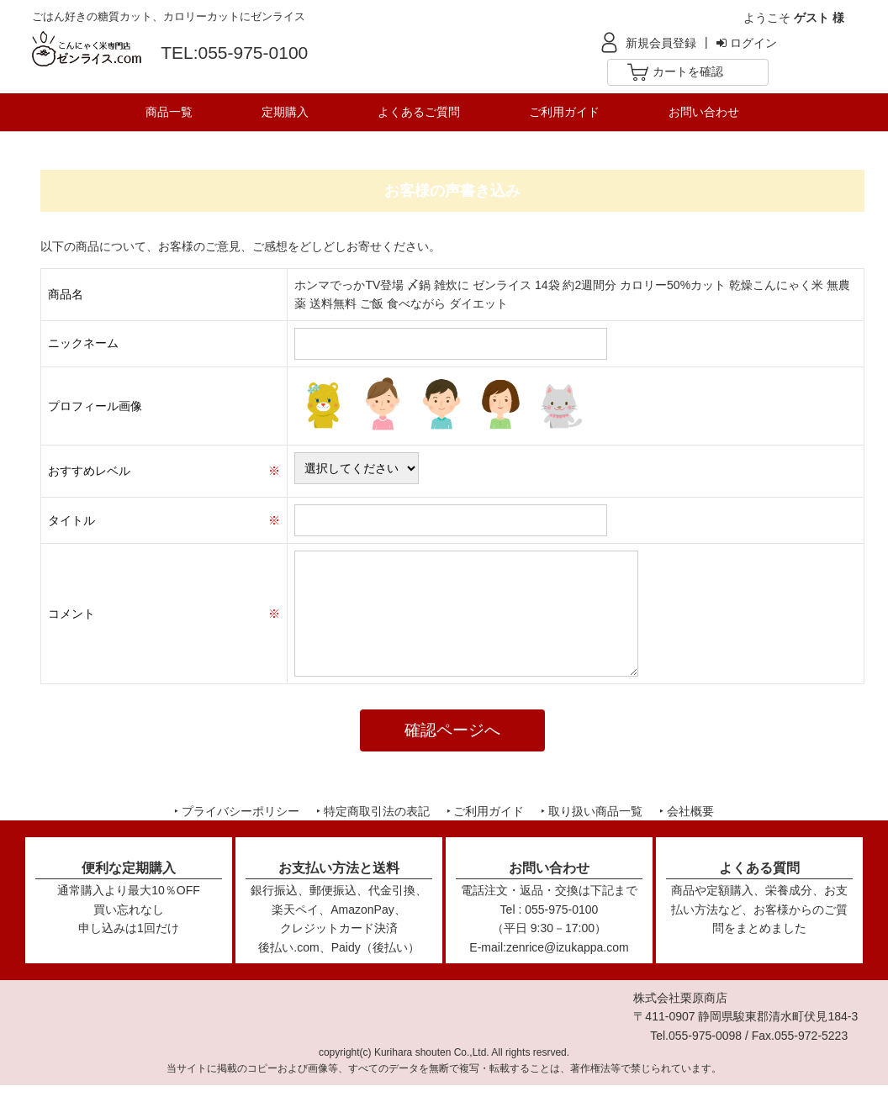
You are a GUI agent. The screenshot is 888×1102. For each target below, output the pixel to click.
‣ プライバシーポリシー (236, 811)
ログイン (746, 43)
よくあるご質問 (419, 112)
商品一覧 (169, 112)
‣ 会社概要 (686, 811)
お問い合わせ (704, 112)
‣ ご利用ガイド (486, 811)
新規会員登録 (661, 43)
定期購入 (285, 112)
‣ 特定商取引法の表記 (373, 811)
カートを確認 (688, 71)
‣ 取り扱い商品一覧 (591, 811)
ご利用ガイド (564, 112)
